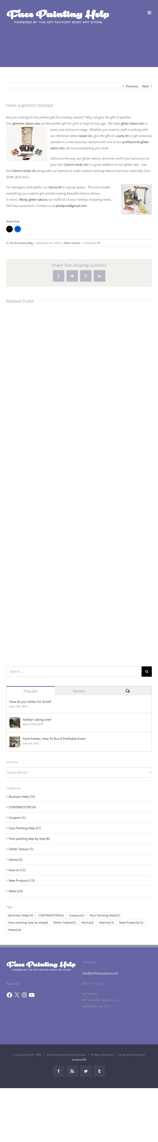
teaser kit (85, 136)
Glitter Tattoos (72, 243)
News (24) (16, 891)
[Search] (147, 671)
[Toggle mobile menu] (150, 12)
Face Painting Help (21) (25, 828)
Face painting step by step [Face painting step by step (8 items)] (28, 923)
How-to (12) (17, 870)
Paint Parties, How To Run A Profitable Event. (54, 739)
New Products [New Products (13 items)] (131, 923)
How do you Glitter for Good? (30, 702)
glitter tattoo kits (132, 123)
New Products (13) (22, 880)
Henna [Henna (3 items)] (87, 923)
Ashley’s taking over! (37, 719)
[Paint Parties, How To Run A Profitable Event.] (14, 740)
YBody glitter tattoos (33, 199)
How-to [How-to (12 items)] (106, 923)
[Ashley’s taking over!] (14, 720)
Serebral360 (79, 1059)
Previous (132, 86)
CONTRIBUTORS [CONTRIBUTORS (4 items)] (51, 915)
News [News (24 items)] (14, 930)
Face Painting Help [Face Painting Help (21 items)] (105, 915)
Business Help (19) (22, 797)
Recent (79, 691)
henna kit (55, 187)
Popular (30, 691)
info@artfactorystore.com (100, 973)
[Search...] (74, 671)
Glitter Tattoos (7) (21, 849)
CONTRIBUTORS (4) (22, 807)
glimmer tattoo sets (26, 123)
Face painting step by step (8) (29, 838)
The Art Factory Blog (21, 243)
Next (145, 86)
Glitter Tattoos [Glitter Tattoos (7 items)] (64, 923)
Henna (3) (15, 859)
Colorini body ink (76, 164)
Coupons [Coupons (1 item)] (76, 915)
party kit (123, 136)
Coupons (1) (17, 817)
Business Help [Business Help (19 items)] (20, 915)
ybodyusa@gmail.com (71, 206)
